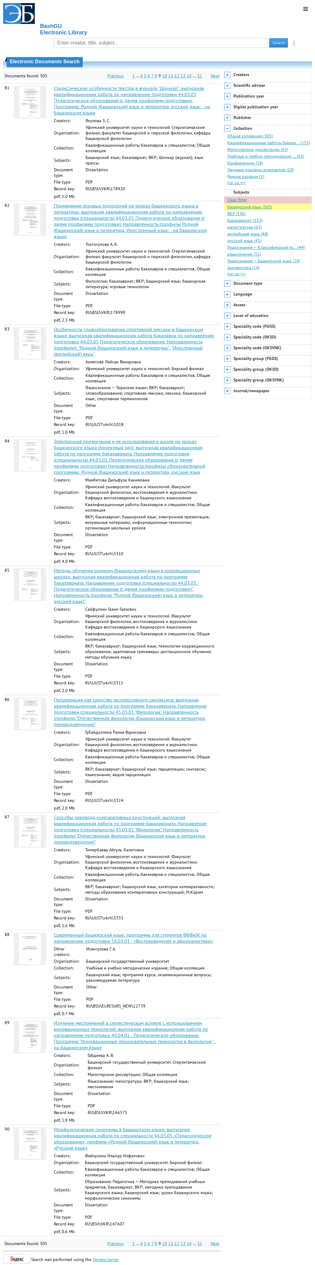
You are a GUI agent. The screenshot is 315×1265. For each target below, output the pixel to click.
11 (170, 76)
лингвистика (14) (243, 267)
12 (176, 76)
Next (215, 76)
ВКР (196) (236, 213)
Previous (115, 76)
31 (199, 76)
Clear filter (237, 200)
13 (183, 76)
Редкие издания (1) (245, 176)
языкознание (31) (244, 254)
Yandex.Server (106, 1259)
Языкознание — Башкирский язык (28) (263, 261)
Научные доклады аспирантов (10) (260, 169)
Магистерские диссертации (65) (257, 149)
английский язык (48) (247, 234)
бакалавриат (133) (245, 220)
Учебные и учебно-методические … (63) (265, 156)
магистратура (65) (244, 227)
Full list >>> (236, 182)
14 (189, 76)
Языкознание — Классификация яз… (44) (266, 247)
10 (164, 76)
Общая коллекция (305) (250, 136)
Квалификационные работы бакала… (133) (268, 142)
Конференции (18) (245, 163)
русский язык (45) (244, 240)
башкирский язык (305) (249, 207)
